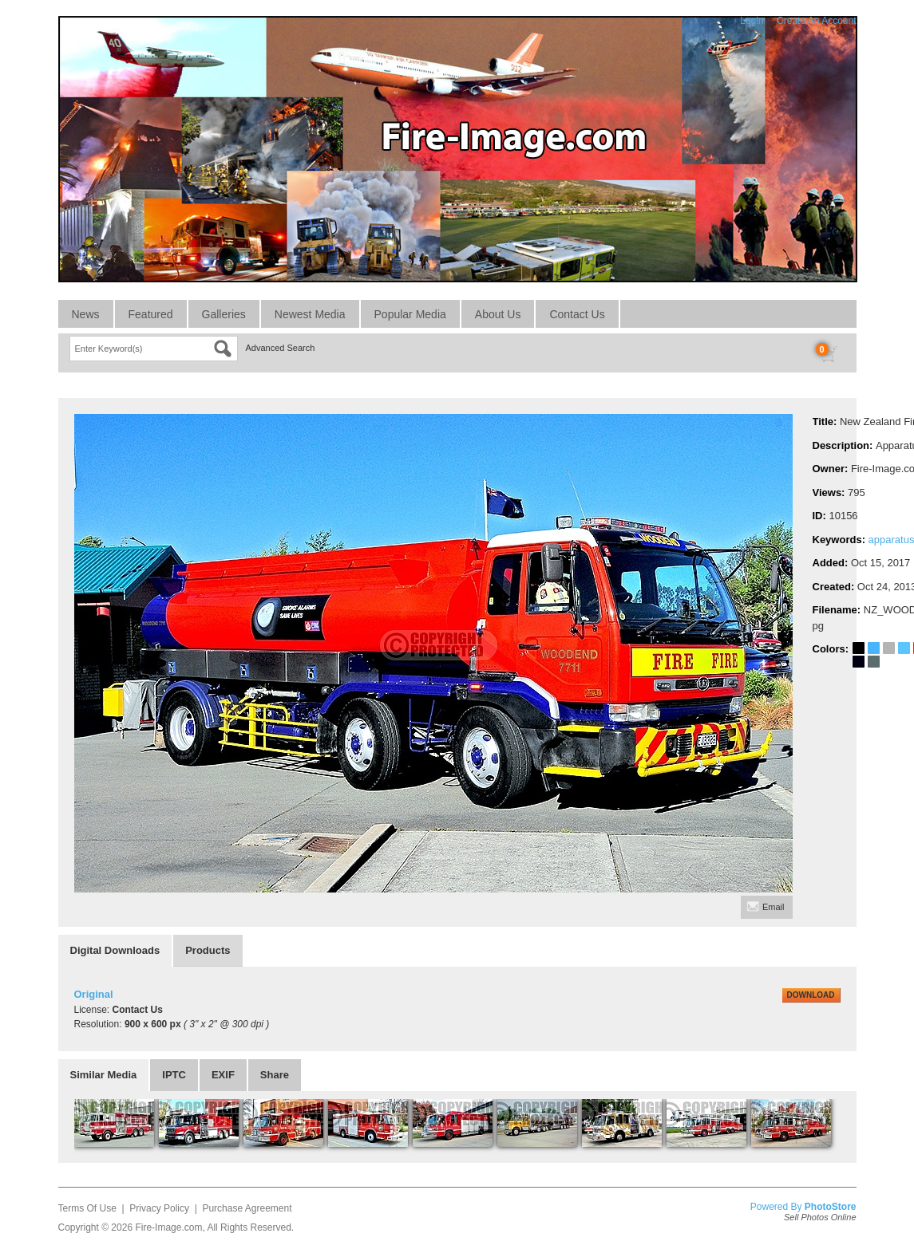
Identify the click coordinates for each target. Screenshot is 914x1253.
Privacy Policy (159, 1208)
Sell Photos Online (820, 1217)
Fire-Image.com (168, 1227)
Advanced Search (280, 348)
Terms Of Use (87, 1208)
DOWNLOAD (811, 995)
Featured (151, 314)
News (86, 314)
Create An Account (816, 20)
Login (751, 20)
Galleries (224, 314)
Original (93, 994)
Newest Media (310, 314)
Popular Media (410, 314)
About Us (498, 314)
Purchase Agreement (246, 1208)
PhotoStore (831, 1206)
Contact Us (576, 314)
